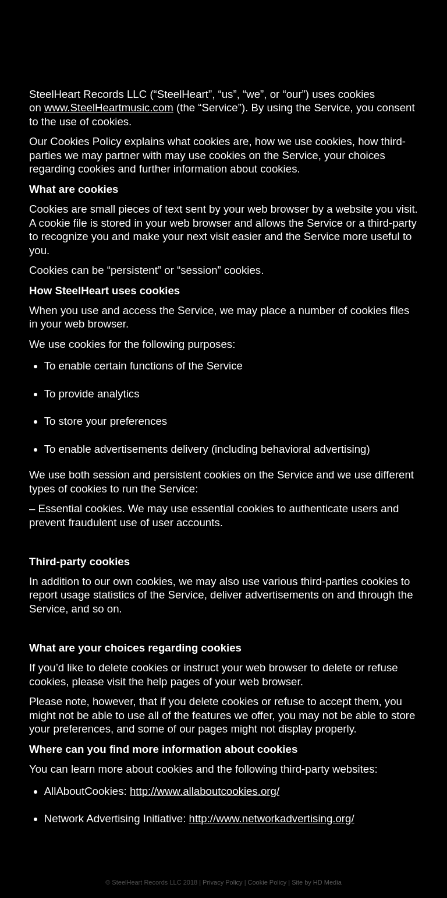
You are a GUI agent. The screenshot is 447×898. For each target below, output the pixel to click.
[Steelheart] (223, 26)
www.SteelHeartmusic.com (108, 107)
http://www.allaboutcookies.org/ (204, 791)
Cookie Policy (267, 882)
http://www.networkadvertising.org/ (271, 818)
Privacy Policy (222, 882)
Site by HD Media (317, 882)
